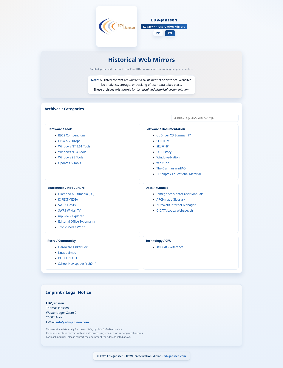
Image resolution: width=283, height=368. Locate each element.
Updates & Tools (69, 163)
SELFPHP (163, 146)
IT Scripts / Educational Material (179, 174)
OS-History (164, 152)
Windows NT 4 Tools (72, 152)
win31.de (163, 163)
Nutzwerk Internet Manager (176, 205)
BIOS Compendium (71, 135)
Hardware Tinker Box (73, 247)
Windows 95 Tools (70, 157)
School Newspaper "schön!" (77, 264)
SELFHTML (164, 141)
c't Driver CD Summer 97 (174, 135)
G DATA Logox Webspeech (175, 210)
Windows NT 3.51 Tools (74, 146)
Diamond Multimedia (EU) (76, 194)
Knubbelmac (67, 253)
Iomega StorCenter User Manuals (180, 194)
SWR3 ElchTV (67, 205)
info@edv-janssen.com (72, 322)
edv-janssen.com (174, 356)
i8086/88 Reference (170, 247)
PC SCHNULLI (67, 258)
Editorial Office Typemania (76, 221)
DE (158, 33)
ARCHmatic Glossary (171, 199)
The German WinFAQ (171, 168)
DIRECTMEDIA (68, 199)
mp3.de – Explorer (71, 216)
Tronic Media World (71, 227)
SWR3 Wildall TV (69, 210)
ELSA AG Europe (69, 141)
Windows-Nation (168, 157)
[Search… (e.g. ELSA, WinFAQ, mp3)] (205, 118)
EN (170, 33)
